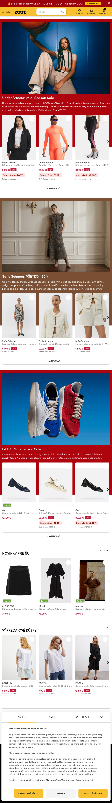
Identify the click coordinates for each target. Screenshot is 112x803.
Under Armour (9, 162)
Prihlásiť (91, 12)
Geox (4, 510)
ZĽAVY (106, 627)
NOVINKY (105, 550)
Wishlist (79, 12)
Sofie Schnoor (9, 341)
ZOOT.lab (7, 683)
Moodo (42, 606)
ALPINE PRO (8, 606)
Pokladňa (104, 11)
